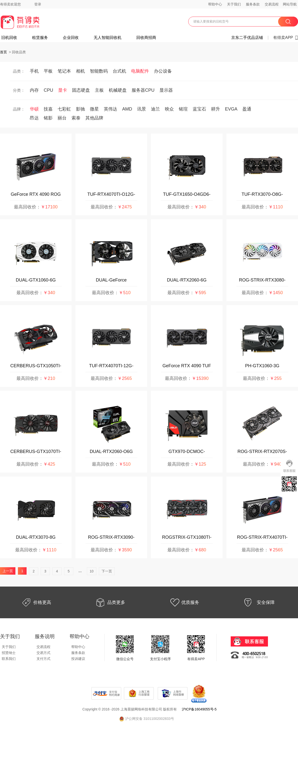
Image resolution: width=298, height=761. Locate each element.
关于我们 (234, 4)
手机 (34, 71)
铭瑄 (183, 109)
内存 (34, 90)
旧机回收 (9, 38)
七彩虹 (64, 109)
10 (92, 571)
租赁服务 (40, 38)
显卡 (62, 90)
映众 (169, 109)
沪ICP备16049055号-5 (199, 709)
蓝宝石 (199, 109)
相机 (80, 71)
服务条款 (253, 4)
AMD (127, 109)
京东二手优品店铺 (247, 38)
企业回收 (71, 38)
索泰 (76, 117)
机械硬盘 (118, 90)
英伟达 (110, 109)
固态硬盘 (81, 90)
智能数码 (99, 71)
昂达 (34, 117)
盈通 (246, 109)
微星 (94, 109)
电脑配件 (140, 71)
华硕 (34, 109)
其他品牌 (94, 117)
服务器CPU (143, 90)
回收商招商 (146, 38)
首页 (3, 52)
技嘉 (48, 109)
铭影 (48, 117)
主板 (99, 90)
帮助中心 (215, 4)
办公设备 (163, 71)
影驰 (80, 109)
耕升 (215, 109)
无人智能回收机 (107, 38)
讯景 (141, 109)
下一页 (107, 571)
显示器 (166, 90)
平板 (48, 71)
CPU (48, 90)
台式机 (119, 71)
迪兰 (155, 109)
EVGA (231, 109)
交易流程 (272, 4)
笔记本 (64, 71)
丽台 (62, 117)
